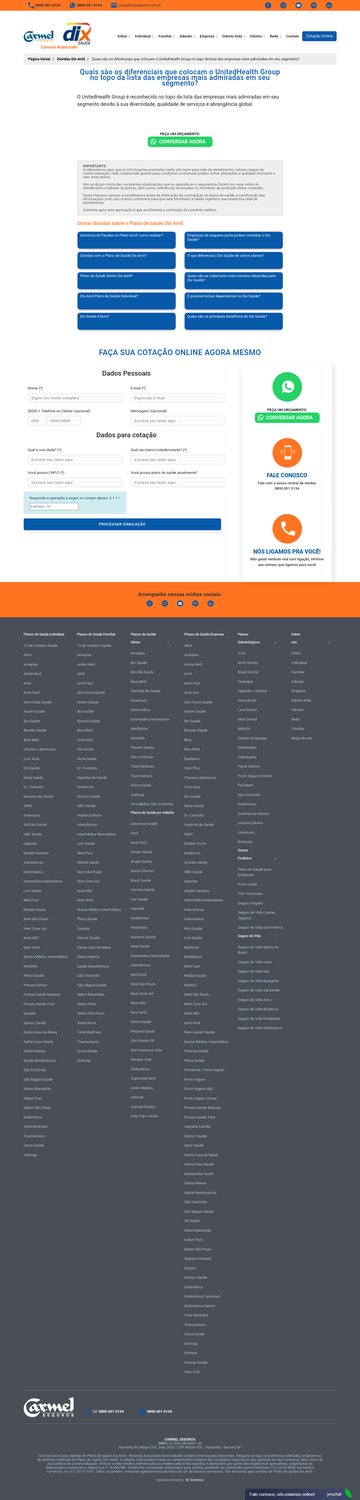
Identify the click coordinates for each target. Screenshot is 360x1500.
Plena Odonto (249, 766)
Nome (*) (35, 388)
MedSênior (193, 957)
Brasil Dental (248, 672)
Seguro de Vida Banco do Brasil (258, 950)
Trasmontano (34, 1136)
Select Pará (33, 1098)
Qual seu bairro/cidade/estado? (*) (159, 450)
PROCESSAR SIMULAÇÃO (122, 524)
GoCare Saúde (35, 825)
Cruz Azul (31, 759)
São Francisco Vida (146, 1050)
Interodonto (247, 700)
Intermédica (33, 872)
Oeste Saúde (141, 1022)
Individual (143, 36)
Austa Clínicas (142, 871)
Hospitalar (139, 927)
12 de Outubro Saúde (41, 645)
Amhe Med (32, 674)
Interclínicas (33, 862)
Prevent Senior (35, 985)
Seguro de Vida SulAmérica (260, 1028)
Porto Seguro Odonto (255, 776)
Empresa (207, 36)
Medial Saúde (35, 910)
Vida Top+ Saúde (144, 1116)
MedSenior (139, 728)
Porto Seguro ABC (199, 1089)
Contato (292, 36)
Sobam (190, 1268)
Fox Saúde (139, 899)
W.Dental (245, 842)
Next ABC (31, 938)
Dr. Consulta (33, 787)
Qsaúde (30, 1013)
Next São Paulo (36, 919)
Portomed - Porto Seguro (204, 1070)
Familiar (165, 36)
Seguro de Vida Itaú (254, 971)
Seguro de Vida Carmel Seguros (256, 915)
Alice (28, 655)
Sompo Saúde (195, 1277)
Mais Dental (247, 719)
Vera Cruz (192, 1372)
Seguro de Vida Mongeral (258, 981)
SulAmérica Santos (199, 1306)
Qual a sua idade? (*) (45, 450)
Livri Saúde (32, 891)
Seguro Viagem (250, 903)
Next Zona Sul (35, 928)
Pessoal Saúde (143, 1031)
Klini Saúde (193, 928)
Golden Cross (195, 843)
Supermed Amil (143, 1078)
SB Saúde (192, 1221)
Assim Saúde (34, 711)
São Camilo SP (143, 1040)
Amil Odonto (248, 663)
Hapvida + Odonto (252, 691)
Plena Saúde (34, 975)
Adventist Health (144, 824)
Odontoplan (247, 747)
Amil (27, 683)
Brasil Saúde (141, 880)
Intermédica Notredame (43, 881)
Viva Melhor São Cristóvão (152, 804)
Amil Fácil (32, 692)
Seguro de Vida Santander (259, 990)
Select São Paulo (37, 1108)
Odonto (256, 36)
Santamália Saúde (199, 1174)
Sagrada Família (197, 1126)
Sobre (122, 36)
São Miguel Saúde (38, 1079)
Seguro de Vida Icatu (254, 962)
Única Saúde (34, 1145)
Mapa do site (302, 738)
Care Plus (192, 768)
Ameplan (31, 664)
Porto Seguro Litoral (200, 1098)
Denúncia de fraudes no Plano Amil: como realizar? (121, 235)
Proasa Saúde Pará (39, 1004)
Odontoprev (247, 757)
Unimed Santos (143, 1107)
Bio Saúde (32, 721)
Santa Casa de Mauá (40, 1032)
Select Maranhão (37, 1089)
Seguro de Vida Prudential (259, 1019)
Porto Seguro (195, 1079)
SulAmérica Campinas (202, 1296)
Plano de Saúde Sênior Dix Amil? (106, 276)
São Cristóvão (35, 1070)
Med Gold (139, 975)
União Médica (142, 1088)
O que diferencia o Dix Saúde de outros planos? (225, 255)
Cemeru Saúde (143, 890)
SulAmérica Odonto (254, 814)
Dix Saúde (32, 768)
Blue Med (31, 740)
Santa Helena (34, 1051)
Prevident (245, 785)
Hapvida (30, 843)
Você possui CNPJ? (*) (46, 473)
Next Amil (31, 947)
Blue (187, 740)
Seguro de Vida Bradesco (258, 1009)
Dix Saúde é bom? (94, 316)
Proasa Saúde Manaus (42, 994)
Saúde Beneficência (40, 1060)
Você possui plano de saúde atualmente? (164, 473)
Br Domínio (195, 1480)
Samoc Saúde (35, 1023)
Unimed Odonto (250, 823)
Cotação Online (319, 36)
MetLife (244, 728)
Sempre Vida (141, 1059)
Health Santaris (36, 853)
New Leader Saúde (199, 1032)
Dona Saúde (33, 777)
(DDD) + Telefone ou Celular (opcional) (59, 411)
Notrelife (31, 966)
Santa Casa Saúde (38, 1042)
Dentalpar (246, 681)
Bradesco (192, 759)
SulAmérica (33, 1117)
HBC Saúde (33, 834)
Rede (274, 36)
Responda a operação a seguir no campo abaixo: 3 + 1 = (75, 498)
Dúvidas (297, 728)
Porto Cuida (247, 884)
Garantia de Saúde (39, 796)
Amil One (191, 692)
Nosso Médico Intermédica (46, 957)
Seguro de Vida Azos (255, 1000)
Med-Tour (31, 900)
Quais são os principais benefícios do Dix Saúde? (227, 316)
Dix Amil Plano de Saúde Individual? (109, 296)
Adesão (186, 36)
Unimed (137, 1097)
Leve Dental (247, 710)
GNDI (28, 806)
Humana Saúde (143, 937)
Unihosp (30, 1155)
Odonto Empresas (252, 738)
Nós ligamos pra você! (287, 551)
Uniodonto (246, 832)
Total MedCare (36, 1126)
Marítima (191, 947)
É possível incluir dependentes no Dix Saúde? (223, 296)
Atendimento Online (298, 1494)
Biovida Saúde (35, 730)
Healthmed (140, 918)
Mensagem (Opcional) (149, 411)
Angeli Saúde (141, 861)
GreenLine (32, 815)
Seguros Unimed (197, 1258)
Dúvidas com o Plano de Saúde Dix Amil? (113, 255)
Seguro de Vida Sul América (260, 927)
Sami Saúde (194, 1145)
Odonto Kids (232, 36)
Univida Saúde (195, 1362)
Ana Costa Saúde (38, 702)
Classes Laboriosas (40, 749)
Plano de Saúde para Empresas (254, 872)
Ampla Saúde (142, 852)
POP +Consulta (250, 893)
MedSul (190, 985)
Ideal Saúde (140, 946)
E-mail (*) (138, 388)
